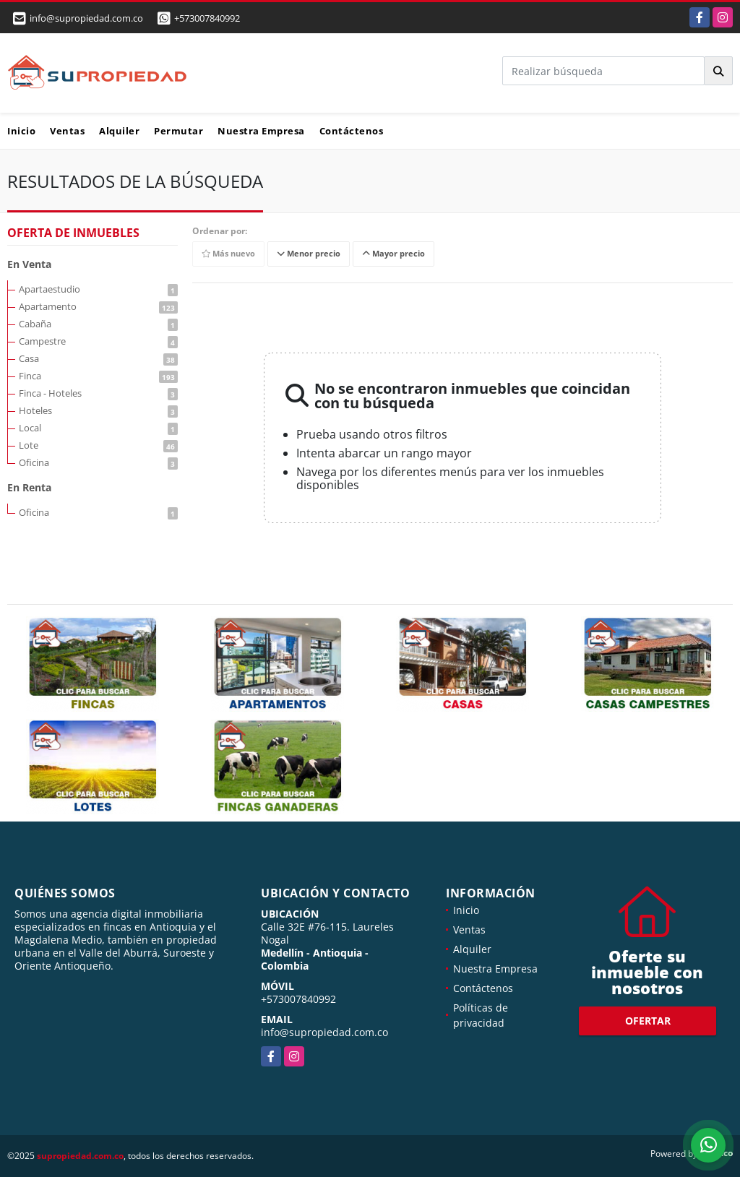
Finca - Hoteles (98, 393)
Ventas (67, 130)
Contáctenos (351, 130)
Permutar (178, 130)
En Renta (29, 487)
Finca (98, 376)
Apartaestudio (98, 289)
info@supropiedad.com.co (324, 1032)
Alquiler (119, 130)
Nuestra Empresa (261, 130)
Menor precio (308, 254)
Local (98, 428)
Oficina (98, 462)
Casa (98, 358)
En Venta (29, 264)
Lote (98, 445)
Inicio (21, 130)
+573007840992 (207, 18)
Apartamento (98, 306)
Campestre (98, 341)
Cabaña (98, 324)
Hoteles (98, 410)
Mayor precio (393, 254)
